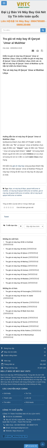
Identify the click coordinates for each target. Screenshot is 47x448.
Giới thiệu (7, 393)
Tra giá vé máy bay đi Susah (16, 318)
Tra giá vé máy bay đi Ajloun (16, 253)
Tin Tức (28, 393)
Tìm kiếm (7, 402)
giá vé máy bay (18, 166)
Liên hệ (28, 398)
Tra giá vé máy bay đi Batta (16, 307)
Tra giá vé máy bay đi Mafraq (17, 262)
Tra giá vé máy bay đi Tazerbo (17, 302)
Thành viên (8, 398)
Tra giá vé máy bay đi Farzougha (18, 291)
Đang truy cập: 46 (20, 436)
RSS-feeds (30, 402)
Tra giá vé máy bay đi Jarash (17, 257)
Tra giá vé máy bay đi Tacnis (17, 322)
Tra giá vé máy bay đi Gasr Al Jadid (19, 296)
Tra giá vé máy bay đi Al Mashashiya (20, 335)
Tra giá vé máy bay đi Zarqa (16, 274)
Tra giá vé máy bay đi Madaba (17, 279)
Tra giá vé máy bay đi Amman (17, 270)
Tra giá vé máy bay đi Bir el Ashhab (19, 242)
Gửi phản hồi (31, 446)
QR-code (7, 436)
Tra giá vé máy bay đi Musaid (17, 326)
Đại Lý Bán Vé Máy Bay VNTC (16, 371)
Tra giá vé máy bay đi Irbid (16, 249)
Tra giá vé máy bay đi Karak (16, 283)
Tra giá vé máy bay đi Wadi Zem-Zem (20, 311)
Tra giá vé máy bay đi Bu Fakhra (18, 330)
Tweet (6, 217)
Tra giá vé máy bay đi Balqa (16, 266)
